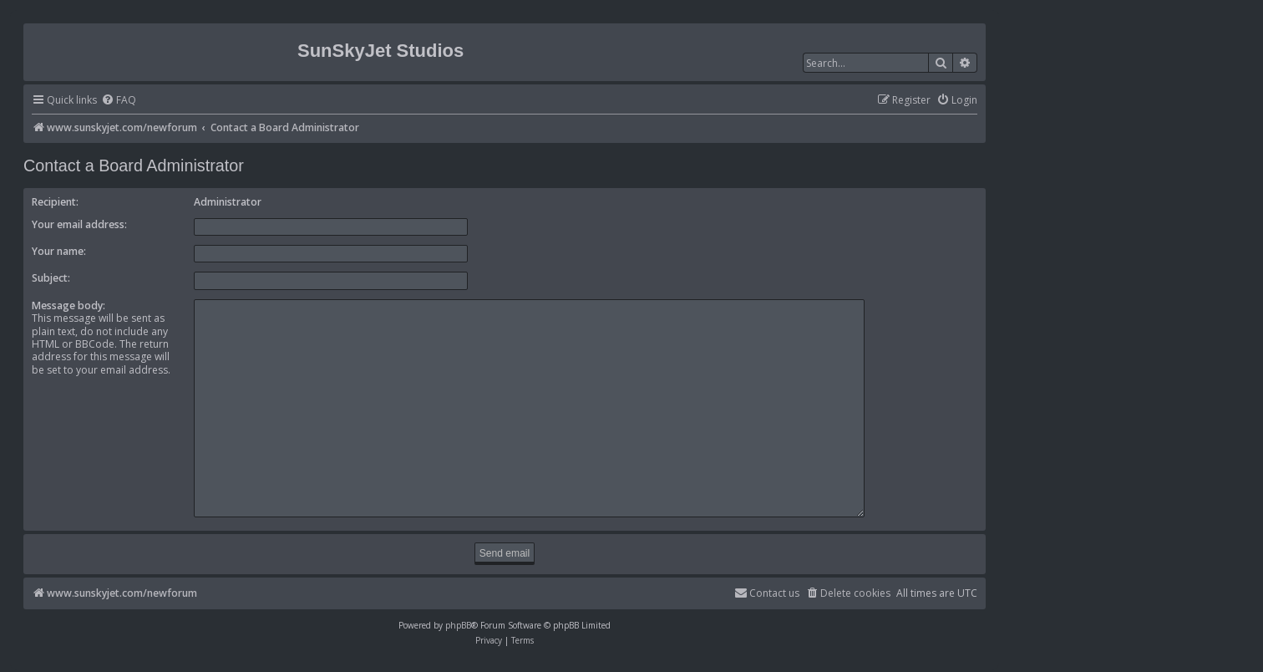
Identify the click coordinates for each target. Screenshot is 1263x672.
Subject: (51, 278)
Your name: (59, 251)
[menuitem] (118, 100)
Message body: (68, 305)
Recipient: (55, 202)
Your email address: (79, 224)
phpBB (458, 618)
